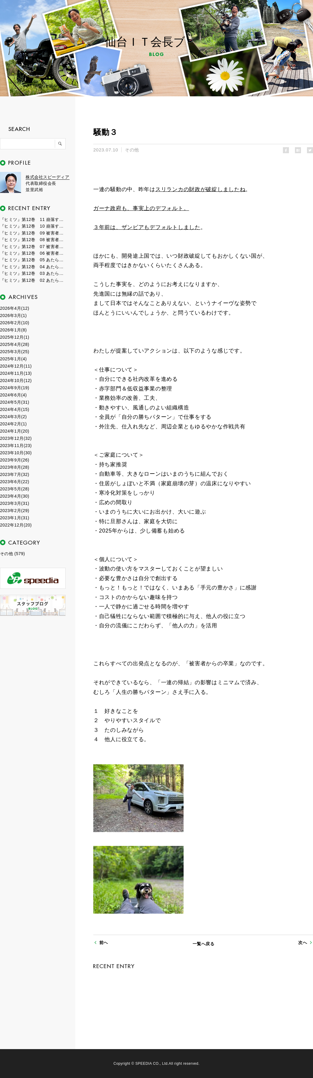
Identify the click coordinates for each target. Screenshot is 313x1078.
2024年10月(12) (16, 380)
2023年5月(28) (14, 488)
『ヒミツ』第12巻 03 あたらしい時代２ (33, 273)
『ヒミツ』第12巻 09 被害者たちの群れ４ (33, 233)
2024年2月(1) (13, 423)
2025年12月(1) (14, 337)
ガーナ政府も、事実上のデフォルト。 (141, 208)
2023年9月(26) (14, 460)
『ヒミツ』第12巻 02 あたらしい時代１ (33, 280)
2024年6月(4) (13, 395)
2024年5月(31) (14, 402)
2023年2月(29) (14, 510)
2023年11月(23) (16, 445)
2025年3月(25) (14, 351)
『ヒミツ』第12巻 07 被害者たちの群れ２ (33, 246)
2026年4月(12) (14, 308)
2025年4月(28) (14, 344)
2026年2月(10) (14, 322)
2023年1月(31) (14, 517)
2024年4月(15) (14, 409)
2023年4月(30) (14, 496)
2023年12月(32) (16, 438)
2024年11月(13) (16, 373)
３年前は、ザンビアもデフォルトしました (146, 227)
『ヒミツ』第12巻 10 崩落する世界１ (33, 226)
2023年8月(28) (14, 467)
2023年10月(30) (16, 452)
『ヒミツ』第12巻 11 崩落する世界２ (33, 219)
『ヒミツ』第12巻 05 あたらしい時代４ (33, 259)
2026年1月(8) (13, 330)
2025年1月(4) (13, 358)
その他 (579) (12, 553)
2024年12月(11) (16, 366)
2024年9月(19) (14, 387)
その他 (132, 149)
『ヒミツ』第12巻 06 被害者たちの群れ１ (33, 253)
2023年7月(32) (14, 474)
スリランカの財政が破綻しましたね (200, 189)
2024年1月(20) (14, 431)
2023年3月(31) (14, 503)
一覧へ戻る (203, 943)
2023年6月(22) (14, 481)
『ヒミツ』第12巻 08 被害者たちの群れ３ (33, 239)
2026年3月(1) (13, 315)
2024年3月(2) (13, 416)
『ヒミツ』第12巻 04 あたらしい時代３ (33, 266)
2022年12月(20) (16, 525)
